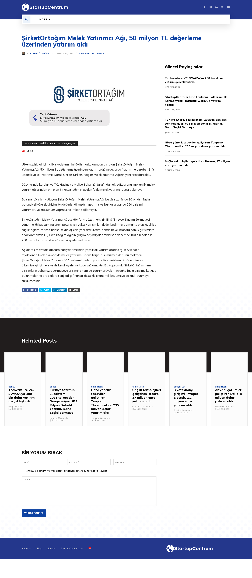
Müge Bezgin (15, 407)
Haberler (84, 54)
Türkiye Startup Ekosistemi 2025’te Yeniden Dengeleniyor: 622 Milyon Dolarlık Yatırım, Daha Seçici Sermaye (197, 123)
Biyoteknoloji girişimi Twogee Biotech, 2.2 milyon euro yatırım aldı (186, 398)
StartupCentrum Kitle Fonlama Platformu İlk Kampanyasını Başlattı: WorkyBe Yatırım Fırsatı (197, 101)
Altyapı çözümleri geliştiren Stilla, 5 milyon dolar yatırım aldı (228, 396)
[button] (26, 19)
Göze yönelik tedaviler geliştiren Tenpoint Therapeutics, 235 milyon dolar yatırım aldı (197, 146)
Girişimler (97, 388)
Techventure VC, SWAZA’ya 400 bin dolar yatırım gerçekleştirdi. (197, 80)
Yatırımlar (98, 54)
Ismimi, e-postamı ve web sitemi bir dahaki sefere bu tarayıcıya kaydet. (66, 471)
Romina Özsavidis (40, 54)
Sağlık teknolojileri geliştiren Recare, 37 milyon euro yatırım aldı (195, 167)
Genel (12, 388)
